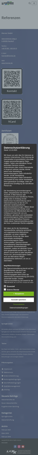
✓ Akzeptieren (18, 294)
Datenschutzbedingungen (19, 308)
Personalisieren (18, 304)
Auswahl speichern (18, 300)
